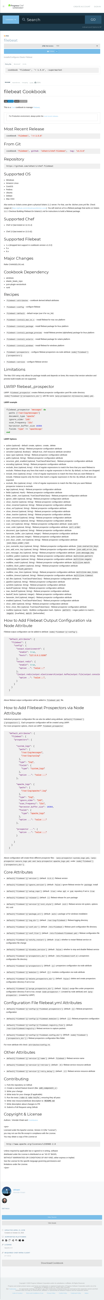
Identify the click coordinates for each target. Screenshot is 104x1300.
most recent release (51, 116)
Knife (24, 64)
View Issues (52, 1224)
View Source (52, 1218)
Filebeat (36, 107)
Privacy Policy (51, 1294)
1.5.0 (50, 46)
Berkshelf (17, 64)
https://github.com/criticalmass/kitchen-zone (29, 208)
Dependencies (16, 82)
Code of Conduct (17, 1294)
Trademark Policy (76, 1294)
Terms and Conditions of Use (34, 1294)
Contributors (33, 1121)
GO (93, 19)
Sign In (97, 6)
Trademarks (12, 1289)
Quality (35, 83)
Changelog (25, 82)
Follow (52, 51)
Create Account (81, 6)
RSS (6, 36)
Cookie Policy (63, 1294)
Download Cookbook (52, 1263)
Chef (13, 107)
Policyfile (8, 64)
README (7, 82)
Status (86, 1294)
